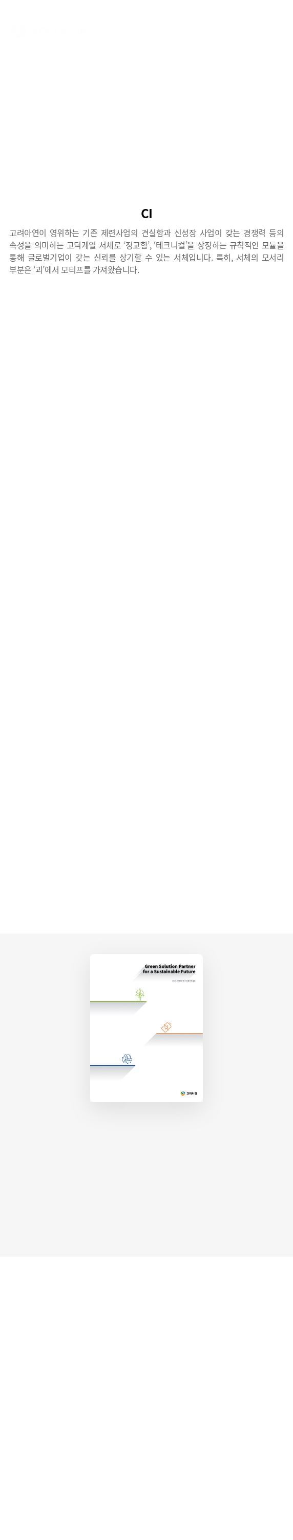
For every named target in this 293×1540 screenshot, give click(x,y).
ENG (222, 31)
